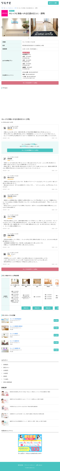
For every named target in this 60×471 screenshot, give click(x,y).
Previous (2, 27)
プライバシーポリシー (29, 465)
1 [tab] (29, 38)
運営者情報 (20, 465)
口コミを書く (53, 3)
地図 (56, 320)
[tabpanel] (15, 27)
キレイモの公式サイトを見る (30, 82)
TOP (2, 8)
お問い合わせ (39, 465)
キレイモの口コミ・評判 (11, 8)
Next (58, 27)
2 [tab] (31, 38)
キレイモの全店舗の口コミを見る (30, 150)
